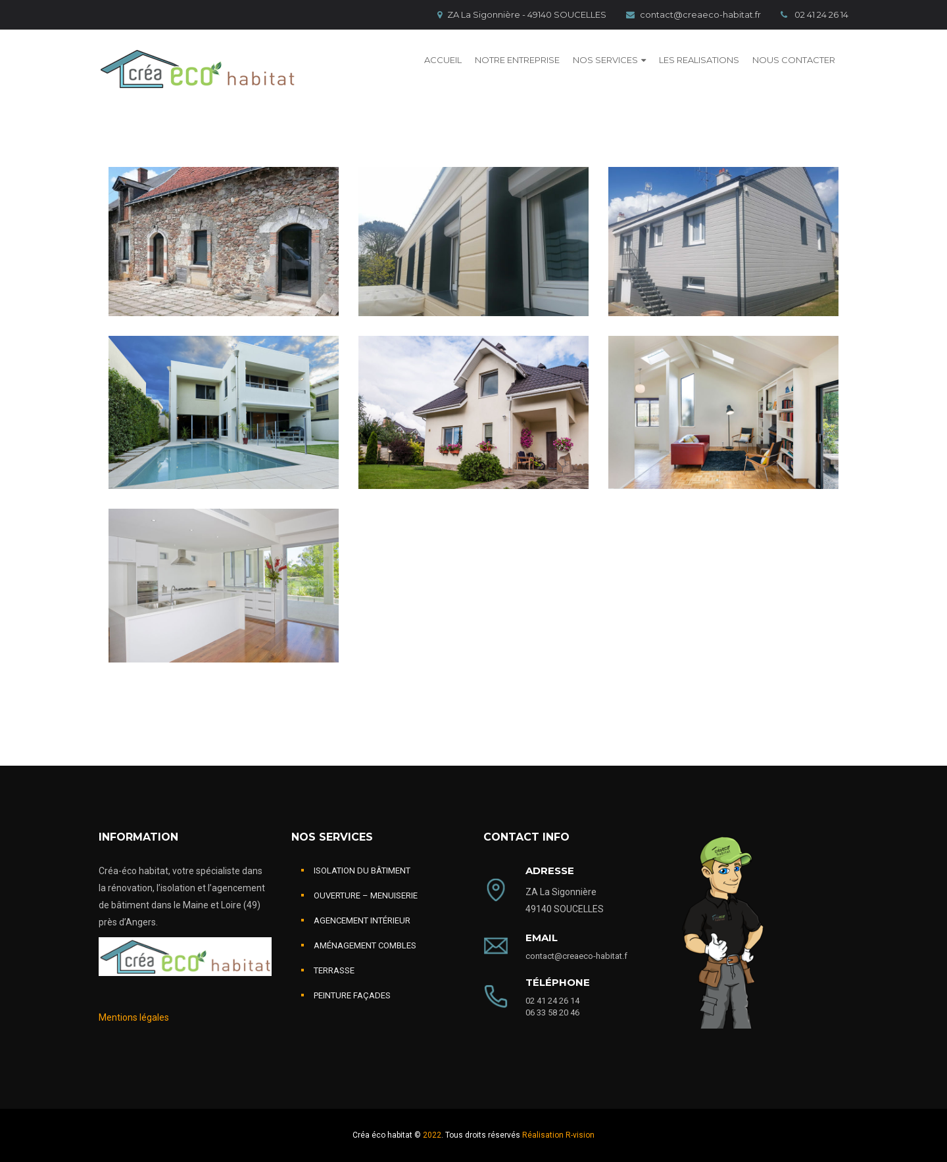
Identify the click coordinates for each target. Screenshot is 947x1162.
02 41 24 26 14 (814, 14)
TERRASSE (334, 970)
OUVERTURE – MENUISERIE (366, 895)
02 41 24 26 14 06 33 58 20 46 (552, 1006)
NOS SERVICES (605, 60)
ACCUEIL (443, 60)
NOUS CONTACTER (793, 60)
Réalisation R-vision (558, 1135)
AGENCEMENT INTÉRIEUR (362, 920)
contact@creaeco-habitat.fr (693, 14)
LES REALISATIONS (699, 60)
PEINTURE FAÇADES (352, 995)
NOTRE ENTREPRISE (517, 60)
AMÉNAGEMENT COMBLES (365, 945)
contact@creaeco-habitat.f (576, 956)
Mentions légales (134, 1017)
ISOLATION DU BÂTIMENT (362, 870)
